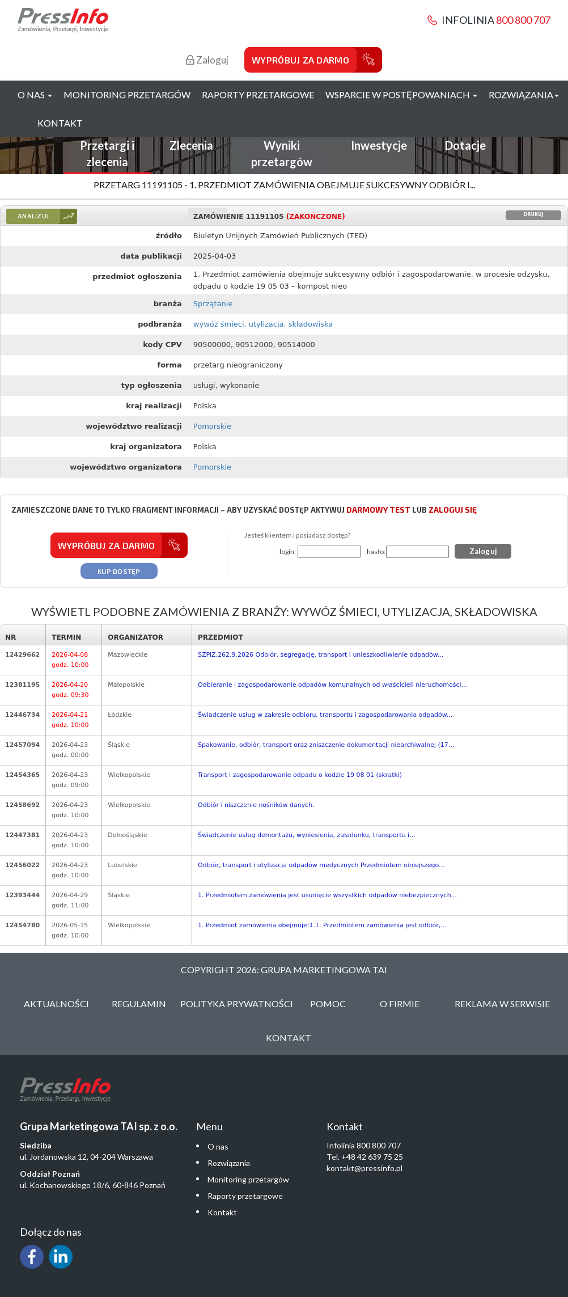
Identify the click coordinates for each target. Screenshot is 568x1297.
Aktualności (56, 1003)
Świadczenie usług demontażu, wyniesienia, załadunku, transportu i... (307, 835)
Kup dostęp (119, 571)
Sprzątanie (213, 303)
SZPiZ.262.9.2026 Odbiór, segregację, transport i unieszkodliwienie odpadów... (320, 654)
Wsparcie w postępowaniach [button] (401, 94)
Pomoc (328, 1003)
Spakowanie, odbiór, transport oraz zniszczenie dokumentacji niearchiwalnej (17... (326, 745)
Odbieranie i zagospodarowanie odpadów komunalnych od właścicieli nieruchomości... (332, 684)
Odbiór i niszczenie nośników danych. (256, 805)
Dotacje (465, 145)
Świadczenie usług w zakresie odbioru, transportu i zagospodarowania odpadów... (325, 715)
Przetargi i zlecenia (107, 153)
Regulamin (139, 1003)
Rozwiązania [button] (524, 94)
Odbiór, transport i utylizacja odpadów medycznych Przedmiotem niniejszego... (321, 865)
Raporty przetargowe (258, 94)
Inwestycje (379, 145)
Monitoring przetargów (126, 94)
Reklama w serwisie (502, 1003)
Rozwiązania (228, 1163)
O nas (217, 1146)
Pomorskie (212, 426)
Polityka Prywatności (236, 1003)
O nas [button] (35, 94)
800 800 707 (523, 20)
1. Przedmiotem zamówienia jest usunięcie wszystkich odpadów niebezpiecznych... (327, 895)
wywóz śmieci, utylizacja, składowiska (263, 324)
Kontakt (60, 122)
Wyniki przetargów (281, 153)
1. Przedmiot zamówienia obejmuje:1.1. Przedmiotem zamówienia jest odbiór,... (322, 925)
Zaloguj (207, 60)
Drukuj (534, 214)
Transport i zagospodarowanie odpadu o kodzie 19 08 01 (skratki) (300, 775)
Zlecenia (191, 145)
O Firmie (399, 1003)
